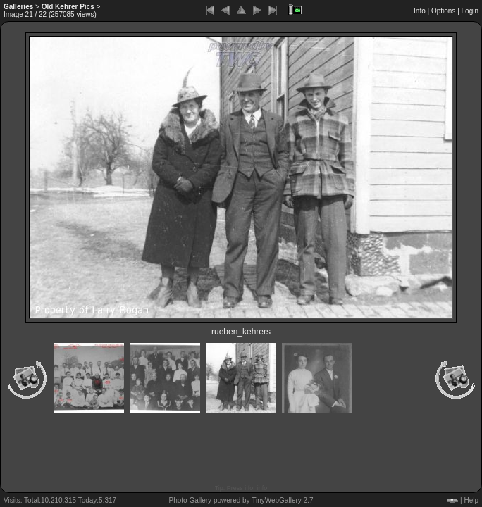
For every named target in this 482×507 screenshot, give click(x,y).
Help (471, 500)
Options (443, 11)
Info (420, 11)
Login (470, 11)
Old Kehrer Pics (68, 7)
